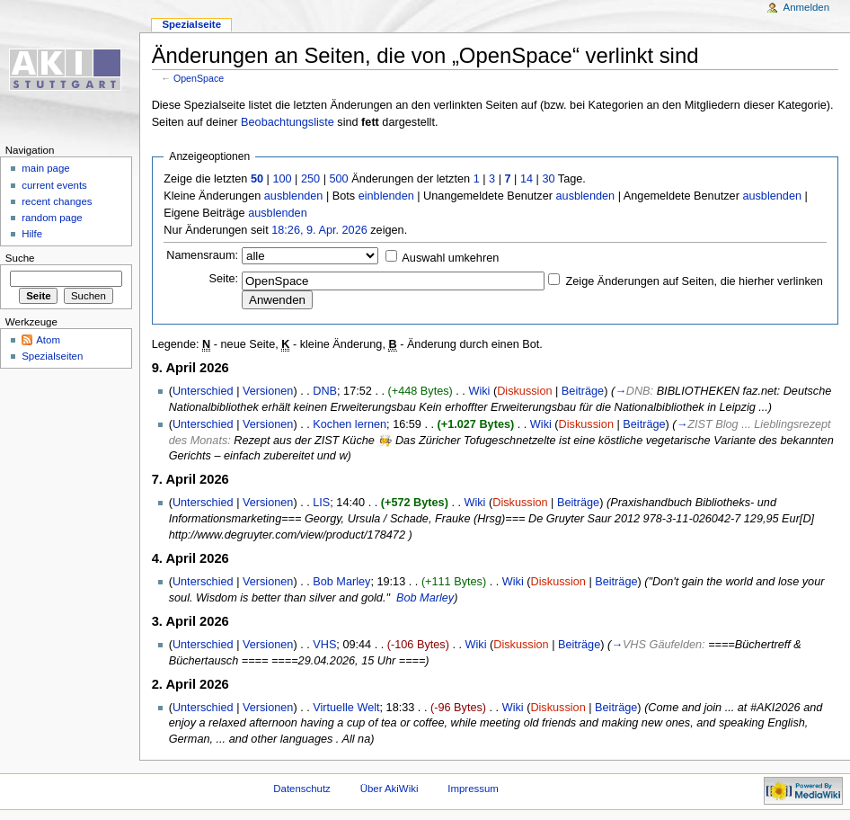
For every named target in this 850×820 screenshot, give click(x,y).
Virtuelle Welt (346, 707)
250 (310, 179)
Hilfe (32, 233)
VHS (324, 644)
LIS (321, 502)
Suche (20, 258)
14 (526, 179)
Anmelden (807, 7)
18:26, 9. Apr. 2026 (319, 230)
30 (548, 179)
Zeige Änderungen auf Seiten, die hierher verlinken (694, 281)
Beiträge (583, 391)
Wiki (479, 391)
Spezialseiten (52, 356)
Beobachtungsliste (287, 122)
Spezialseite (191, 24)
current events (54, 185)
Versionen (268, 391)
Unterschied (203, 391)
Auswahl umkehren (450, 258)
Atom (48, 339)
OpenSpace (198, 78)
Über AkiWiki (389, 788)
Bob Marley (341, 581)
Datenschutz (302, 788)
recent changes (57, 201)
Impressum (473, 788)
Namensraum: (202, 255)
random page (52, 217)
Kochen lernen (349, 424)
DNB (325, 391)
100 (281, 179)
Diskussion (524, 391)
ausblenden (293, 196)
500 (338, 179)
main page (46, 168)
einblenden (386, 196)
